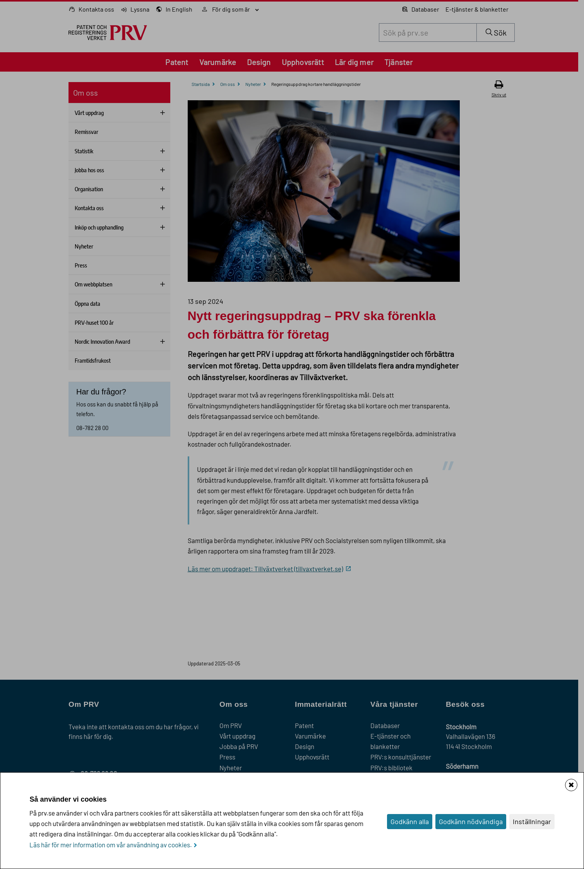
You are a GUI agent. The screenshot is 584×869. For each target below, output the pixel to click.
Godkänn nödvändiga (471, 821)
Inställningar (532, 821)
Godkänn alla (409, 821)
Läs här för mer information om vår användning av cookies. (110, 844)
